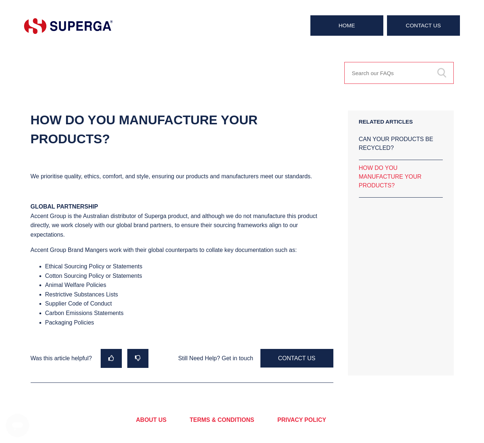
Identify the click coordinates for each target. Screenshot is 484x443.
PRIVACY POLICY (302, 420)
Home (346, 25)
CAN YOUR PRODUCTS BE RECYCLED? (396, 143)
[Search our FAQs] (399, 73)
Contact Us (423, 25)
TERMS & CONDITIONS (222, 420)
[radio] (111, 358)
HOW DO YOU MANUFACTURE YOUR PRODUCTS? (390, 177)
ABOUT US (151, 420)
